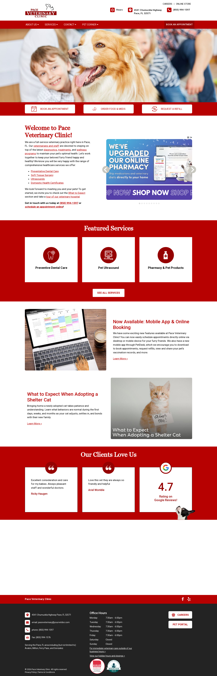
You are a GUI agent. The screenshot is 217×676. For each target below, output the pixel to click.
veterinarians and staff (46, 145)
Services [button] (51, 24)
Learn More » (120, 358)
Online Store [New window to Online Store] (183, 4)
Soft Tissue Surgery (42, 175)
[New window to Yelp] (189, 600)
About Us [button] (32, 24)
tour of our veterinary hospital (63, 196)
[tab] (139, 203)
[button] (188, 137)
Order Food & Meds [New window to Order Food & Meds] (108, 109)
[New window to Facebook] (182, 600)
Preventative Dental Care (45, 171)
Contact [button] (70, 24)
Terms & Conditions (46, 672)
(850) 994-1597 (69, 202)
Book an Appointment (179, 24)
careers (180, 615)
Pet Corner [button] (90, 24)
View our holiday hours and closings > (107, 656)
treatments (64, 149)
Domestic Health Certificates (47, 182)
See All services (108, 292)
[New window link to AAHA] (98, 666)
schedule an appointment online (44, 206)
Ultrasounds (38, 178)
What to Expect (76, 192)
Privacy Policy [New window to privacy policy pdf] (30, 672)
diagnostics (50, 149)
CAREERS (167, 4)
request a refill (167, 109)
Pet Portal (180, 624)
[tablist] (149, 203)
